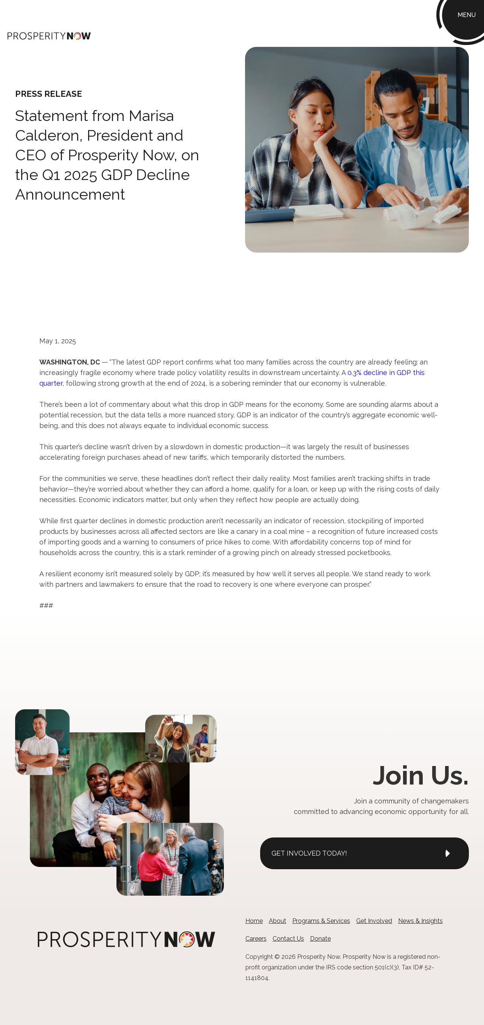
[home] (49, 35)
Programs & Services (321, 920)
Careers (256, 938)
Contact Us (288, 938)
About (277, 920)
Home (254, 920)
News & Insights (420, 920)
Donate (320, 938)
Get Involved (374, 920)
